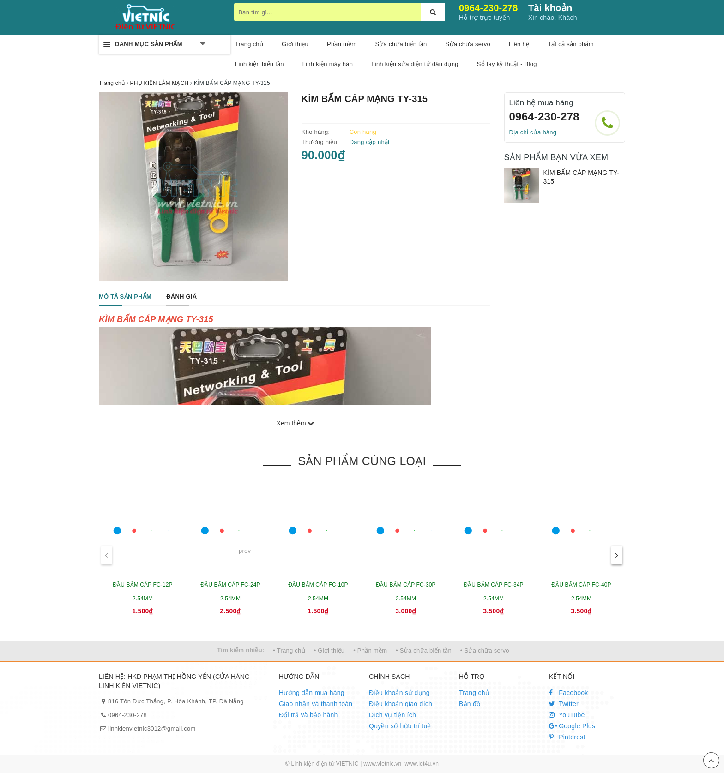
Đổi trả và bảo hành (308, 715)
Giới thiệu (295, 44)
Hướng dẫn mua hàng (311, 692)
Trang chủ (249, 44)
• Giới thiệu (329, 650)
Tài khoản (550, 8)
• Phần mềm (370, 650)
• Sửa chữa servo (484, 650)
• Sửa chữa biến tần (424, 650)
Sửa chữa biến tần (401, 44)
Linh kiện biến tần (259, 63)
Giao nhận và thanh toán (315, 703)
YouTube (567, 715)
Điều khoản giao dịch (400, 703)
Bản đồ (469, 703)
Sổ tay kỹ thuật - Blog (507, 63)
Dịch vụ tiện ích (392, 715)
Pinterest (567, 737)
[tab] (125, 297)
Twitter (564, 703)
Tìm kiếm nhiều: (240, 650)
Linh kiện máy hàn (327, 63)
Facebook (568, 692)
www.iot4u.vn (421, 764)
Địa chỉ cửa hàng (533, 132)
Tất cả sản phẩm (571, 44)
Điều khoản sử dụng (399, 692)
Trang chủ (474, 692)
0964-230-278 (488, 8)
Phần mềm (341, 44)
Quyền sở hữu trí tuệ (400, 726)
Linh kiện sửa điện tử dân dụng (414, 63)
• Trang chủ (289, 650)
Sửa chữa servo (468, 44)
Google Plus (572, 726)
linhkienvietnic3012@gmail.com (152, 728)
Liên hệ (519, 44)
